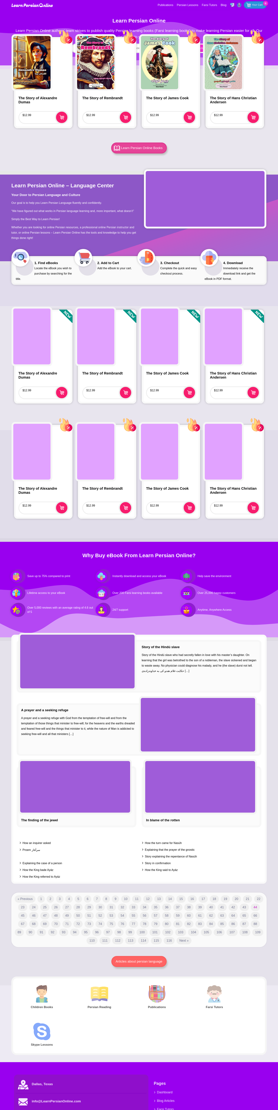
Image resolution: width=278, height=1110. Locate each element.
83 (200, 924)
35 (155, 907)
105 (206, 932)
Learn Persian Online (32, 5)
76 (122, 924)
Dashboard (152, 1055)
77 (133, 924)
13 (159, 899)
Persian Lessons (186, 4)
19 (225, 899)
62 (211, 915)
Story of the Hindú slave (161, 647)
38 (189, 907)
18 (214, 899)
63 (222, 915)
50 (78, 915)
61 (200, 915)
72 (78, 924)
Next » (184, 940)
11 (136, 899)
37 (178, 907)
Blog (222, 4)
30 (100, 907)
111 (105, 940)
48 (56, 915)
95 (86, 932)
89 (19, 932)
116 (169, 940)
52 (100, 915)
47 (45, 915)
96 (97, 932)
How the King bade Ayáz (38, 869)
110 (92, 940)
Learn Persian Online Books (142, 148)
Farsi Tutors (208, 4)
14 (170, 899)
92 (52, 932)
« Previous (25, 899)
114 (143, 940)
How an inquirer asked (37, 843)
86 (233, 924)
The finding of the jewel (39, 820)
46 (33, 915)
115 (156, 940)
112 (117, 940)
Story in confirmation (158, 863)
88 (255, 924)
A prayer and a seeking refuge (44, 710)
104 (193, 932)
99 (130, 932)
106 (219, 932)
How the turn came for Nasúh (163, 843)
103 (180, 932)
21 (247, 899)
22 (258, 899)
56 (144, 915)
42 (233, 907)
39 (200, 907)
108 (245, 932)
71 (67, 924)
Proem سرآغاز (31, 849)
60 (189, 915)
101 (155, 932)
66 (255, 915)
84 (211, 924)
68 (33, 924)
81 (178, 924)
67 (22, 924)
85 (222, 924)
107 (232, 932)
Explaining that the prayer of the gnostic (170, 849)
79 (155, 924)
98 (119, 932)
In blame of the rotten (163, 820)
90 (30, 932)
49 (67, 915)
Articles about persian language (139, 961)
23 (22, 907)
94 (74, 932)
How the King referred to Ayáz (41, 876)
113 (130, 940)
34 (144, 907)
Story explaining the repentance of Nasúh (171, 856)
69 (45, 924)
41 (222, 907)
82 (189, 924)
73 (89, 924)
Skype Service (240, 1055)
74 (100, 924)
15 (181, 899)
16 (192, 899)
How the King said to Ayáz (161, 869)
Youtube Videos (241, 1063)
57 (155, 915)
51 (89, 915)
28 (78, 907)
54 (122, 915)
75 (111, 924)
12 (148, 899)
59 (178, 915)
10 (125, 899)
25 (45, 907)
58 (166, 915)
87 (244, 924)
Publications (164, 4)
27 (67, 907)
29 (89, 907)
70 (56, 924)
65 (244, 915)
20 (236, 899)
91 (41, 932)
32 (122, 907)
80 (166, 924)
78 (144, 924)
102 (167, 932)
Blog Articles (153, 1063)
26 (56, 907)
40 (211, 907)
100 (142, 932)
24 (33, 907)
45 (22, 915)
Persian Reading (199, 1063)
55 (133, 915)
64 (233, 915)
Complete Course (199, 1080)
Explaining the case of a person (42, 863)
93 (63, 932)
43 (244, 907)
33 (133, 907)
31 (111, 907)
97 (108, 932)
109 (257, 932)
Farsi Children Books (159, 1080)
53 (111, 915)
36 (166, 907)
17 (203, 899)
